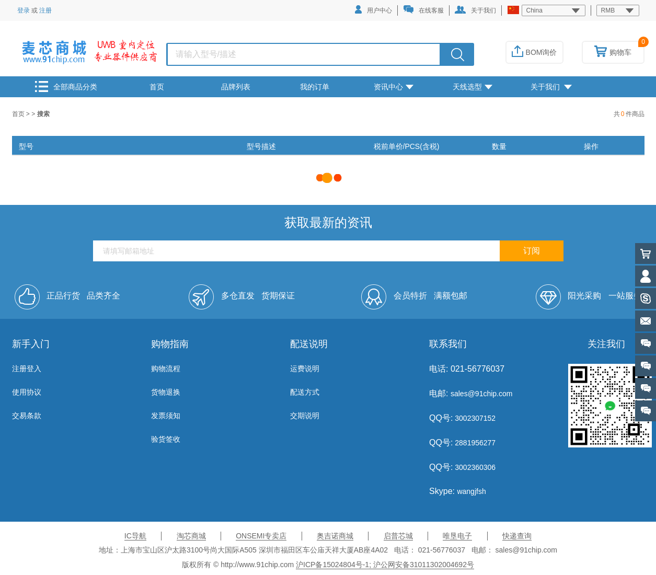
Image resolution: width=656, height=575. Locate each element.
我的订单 (314, 87)
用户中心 (373, 9)
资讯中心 (393, 87)
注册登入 (26, 368)
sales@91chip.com (482, 393)
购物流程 (165, 368)
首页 (156, 87)
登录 (23, 10)
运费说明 (304, 368)
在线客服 (423, 9)
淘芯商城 (191, 536)
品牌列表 (235, 87)
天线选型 (472, 87)
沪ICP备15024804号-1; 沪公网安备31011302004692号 (385, 564)
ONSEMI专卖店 (261, 536)
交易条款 (26, 415)
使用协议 (26, 392)
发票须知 (165, 415)
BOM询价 (534, 52)
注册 (45, 10)
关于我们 (475, 10)
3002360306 (474, 467)
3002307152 (474, 418)
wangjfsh (471, 491)
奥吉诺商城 (335, 536)
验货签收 (165, 439)
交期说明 (304, 415)
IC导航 (135, 536)
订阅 (531, 250)
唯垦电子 (457, 536)
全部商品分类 (66, 86)
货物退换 (165, 392)
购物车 (612, 52)
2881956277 (474, 443)
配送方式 (304, 392)
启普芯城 (398, 536)
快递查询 (517, 536)
